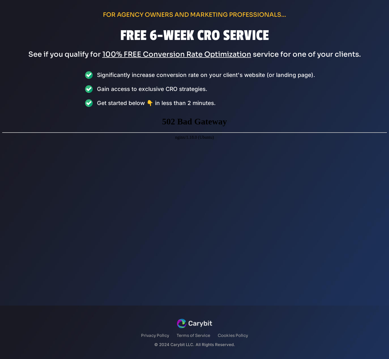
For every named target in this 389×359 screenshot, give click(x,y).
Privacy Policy (155, 335)
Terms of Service (193, 335)
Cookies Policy (233, 335)
